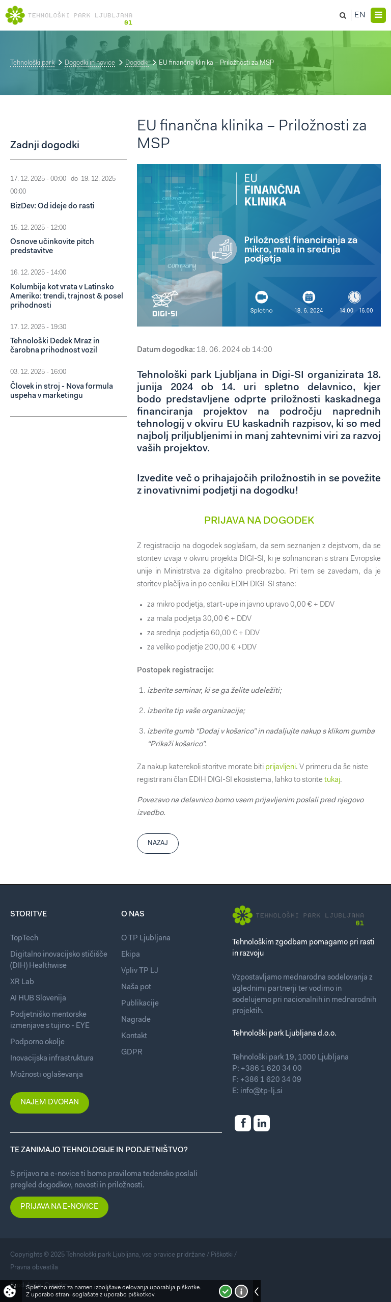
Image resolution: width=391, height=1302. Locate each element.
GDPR (132, 1052)
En (360, 15)
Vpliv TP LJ (139, 971)
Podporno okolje (37, 1042)
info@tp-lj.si (261, 1091)
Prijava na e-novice (59, 1207)
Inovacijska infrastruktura (52, 1059)
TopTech (24, 938)
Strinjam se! (225, 1291)
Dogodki (137, 63)
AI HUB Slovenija (38, 998)
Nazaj (158, 843)
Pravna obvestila (34, 1267)
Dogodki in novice (90, 63)
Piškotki (222, 1255)
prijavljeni (280, 767)
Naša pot (136, 987)
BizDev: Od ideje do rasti (52, 206)
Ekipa (130, 955)
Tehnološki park (32, 63)
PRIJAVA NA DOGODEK (259, 521)
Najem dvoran (49, 1102)
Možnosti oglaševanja (46, 1075)
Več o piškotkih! (241, 1291)
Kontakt (134, 1036)
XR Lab (22, 982)
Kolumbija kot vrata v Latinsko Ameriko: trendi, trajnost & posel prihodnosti (66, 297)
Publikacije (140, 1004)
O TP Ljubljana (146, 938)
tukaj (332, 780)
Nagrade (136, 1020)
